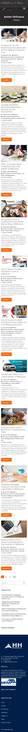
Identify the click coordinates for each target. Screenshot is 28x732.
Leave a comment (7, 62)
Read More (6, 80)
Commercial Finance (8, 229)
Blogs (2, 719)
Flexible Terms (8, 280)
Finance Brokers (7, 173)
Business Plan (13, 549)
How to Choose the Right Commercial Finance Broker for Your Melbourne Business (13, 322)
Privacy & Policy (5, 722)
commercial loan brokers (10, 59)
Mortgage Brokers (10, 175)
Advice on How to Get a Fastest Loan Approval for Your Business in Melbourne (12, 542)
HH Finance (16, 230)
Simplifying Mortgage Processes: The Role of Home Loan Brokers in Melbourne (13, 487)
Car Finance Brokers (14, 381)
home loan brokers (16, 173)
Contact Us (4, 716)
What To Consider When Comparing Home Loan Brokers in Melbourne (11, 166)
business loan (6, 57)
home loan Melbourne (14, 436)
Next (14, 577)
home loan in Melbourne (7, 495)
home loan (5, 436)
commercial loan (7, 278)
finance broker (9, 230)
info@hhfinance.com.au (10, 662)
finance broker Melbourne (7, 333)
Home (3, 702)
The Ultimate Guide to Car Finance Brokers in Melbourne (13, 375)
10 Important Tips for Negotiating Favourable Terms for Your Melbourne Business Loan (13, 49)
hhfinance (15, 55)
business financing (7, 116)
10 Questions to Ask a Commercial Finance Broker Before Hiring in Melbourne (12, 221)
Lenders (3, 706)
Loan (14, 280)
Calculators (4, 712)
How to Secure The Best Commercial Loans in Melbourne (11, 271)
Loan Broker (21, 551)
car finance (5, 381)
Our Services (5, 709)
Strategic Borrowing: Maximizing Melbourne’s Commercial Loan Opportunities (11, 108)
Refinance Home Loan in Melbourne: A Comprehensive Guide (13, 429)
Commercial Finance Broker (8, 118)
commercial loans (20, 118)
